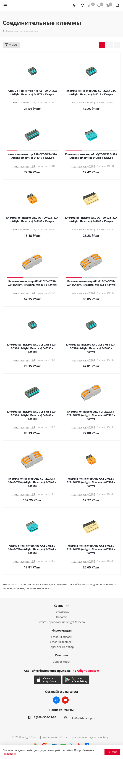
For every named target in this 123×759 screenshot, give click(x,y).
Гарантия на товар (61, 647)
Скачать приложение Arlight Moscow (61, 622)
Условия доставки (61, 642)
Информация (61, 630)
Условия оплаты (61, 637)
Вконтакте (56, 700)
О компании (61, 612)
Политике (9, 753)
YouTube (65, 700)
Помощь (61, 655)
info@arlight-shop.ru (82, 718)
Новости (61, 617)
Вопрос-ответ (61, 661)
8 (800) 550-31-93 (45, 717)
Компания (61, 606)
